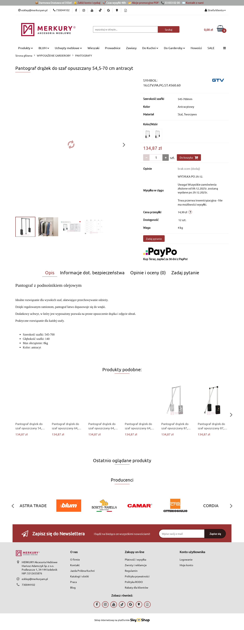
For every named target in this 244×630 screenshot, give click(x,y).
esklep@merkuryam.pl (35, 579)
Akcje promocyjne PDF (145, 2)
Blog (73, 587)
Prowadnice (113, 48)
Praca (73, 582)
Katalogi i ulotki (79, 576)
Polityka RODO (134, 582)
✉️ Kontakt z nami (193, 2)
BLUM (44, 48)
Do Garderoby (174, 48)
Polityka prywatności (137, 576)
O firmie (75, 559)
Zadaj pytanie (154, 238)
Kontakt (75, 565)
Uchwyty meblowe (68, 48)
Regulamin (131, 570)
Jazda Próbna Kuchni (82, 570)
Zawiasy (131, 48)
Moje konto (186, 565)
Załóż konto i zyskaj (88, 2)
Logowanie (186, 559)
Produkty (25, 48)
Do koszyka (189, 157)
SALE (211, 48)
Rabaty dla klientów (136, 587)
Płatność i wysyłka (135, 559)
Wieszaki (93, 48)
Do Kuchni (150, 48)
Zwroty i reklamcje (136, 565)
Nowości (196, 48)
